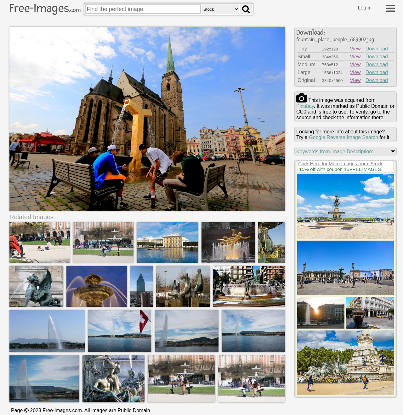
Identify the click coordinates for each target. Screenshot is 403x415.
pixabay (305, 106)
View (355, 48)
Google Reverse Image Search (343, 137)
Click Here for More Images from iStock (340, 163)
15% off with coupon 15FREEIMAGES (340, 169)
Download (377, 48)
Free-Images (45, 8)
